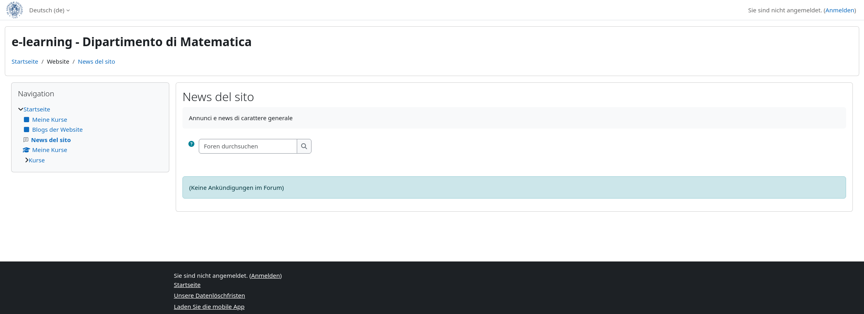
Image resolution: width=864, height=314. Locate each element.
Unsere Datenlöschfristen (209, 295)
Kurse (37, 160)
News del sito (96, 61)
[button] (191, 146)
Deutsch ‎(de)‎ (46, 10)
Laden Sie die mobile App (209, 306)
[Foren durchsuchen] (248, 146)
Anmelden (839, 10)
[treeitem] (90, 134)
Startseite (25, 61)
